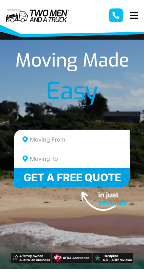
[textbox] (79, 139)
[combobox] (72, 139)
